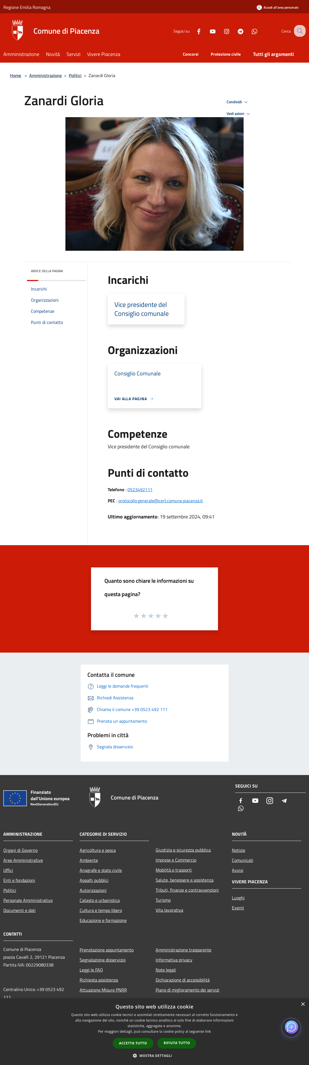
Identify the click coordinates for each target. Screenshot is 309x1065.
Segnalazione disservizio (103, 959)
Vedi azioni (239, 113)
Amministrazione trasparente (183, 949)
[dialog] (154, 1031)
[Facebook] (193, 31)
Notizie (238, 850)
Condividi (238, 102)
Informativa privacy (174, 959)
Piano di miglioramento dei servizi (187, 990)
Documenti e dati (19, 910)
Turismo (163, 900)
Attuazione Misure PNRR (103, 990)
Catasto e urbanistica (100, 900)
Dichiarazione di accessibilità (183, 980)
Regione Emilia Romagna (26, 7)
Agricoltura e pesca (98, 850)
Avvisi (237, 870)
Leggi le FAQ (91, 969)
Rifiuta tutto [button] (177, 1043)
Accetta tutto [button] (133, 1043)
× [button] (303, 1004)
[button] (154, 1055)
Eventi (238, 907)
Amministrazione (45, 75)
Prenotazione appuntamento (107, 949)
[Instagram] (221, 31)
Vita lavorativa (169, 910)
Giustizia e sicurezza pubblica (183, 850)
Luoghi (238, 897)
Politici (75, 75)
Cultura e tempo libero (101, 910)
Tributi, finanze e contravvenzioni (187, 890)
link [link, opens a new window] (208, 1031)
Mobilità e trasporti (174, 870)
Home (15, 75)
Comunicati (242, 860)
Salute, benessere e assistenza (185, 880)
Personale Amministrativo (28, 900)
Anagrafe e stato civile (101, 870)
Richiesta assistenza (99, 980)
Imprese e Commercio (176, 860)
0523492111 (140, 489)
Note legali (166, 969)
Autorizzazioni (93, 890)
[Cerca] (299, 31)
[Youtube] (207, 31)
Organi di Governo (20, 850)
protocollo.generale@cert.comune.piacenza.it (160, 500)
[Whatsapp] (249, 31)
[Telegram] (235, 31)
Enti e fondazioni (19, 880)
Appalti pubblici (94, 880)
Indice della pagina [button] (47, 271)
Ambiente (89, 860)
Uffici (8, 870)
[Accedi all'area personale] (277, 7)
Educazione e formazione (103, 920)
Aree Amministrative (23, 860)
